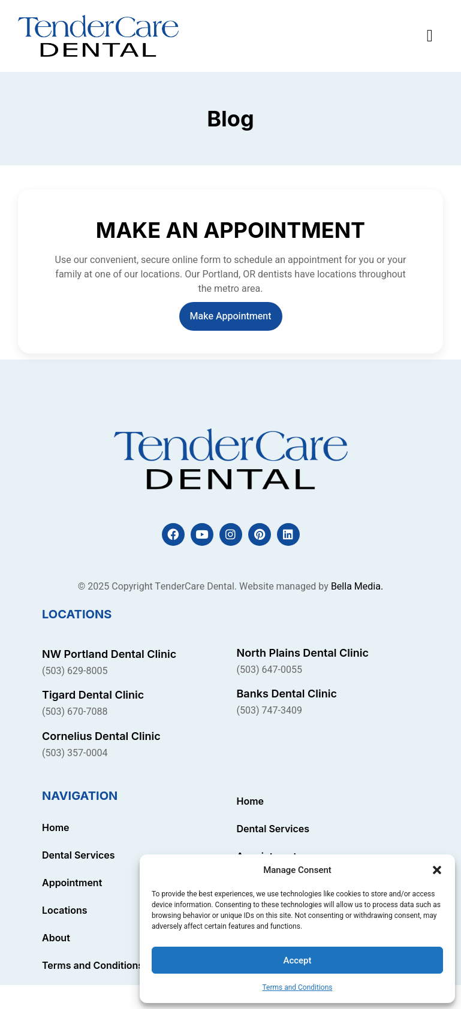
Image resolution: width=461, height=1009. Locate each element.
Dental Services (78, 855)
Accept (297, 960)
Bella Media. (357, 586)
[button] (437, 870)
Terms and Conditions (297, 987)
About (56, 938)
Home (56, 827)
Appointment (72, 883)
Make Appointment (231, 316)
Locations (65, 910)
